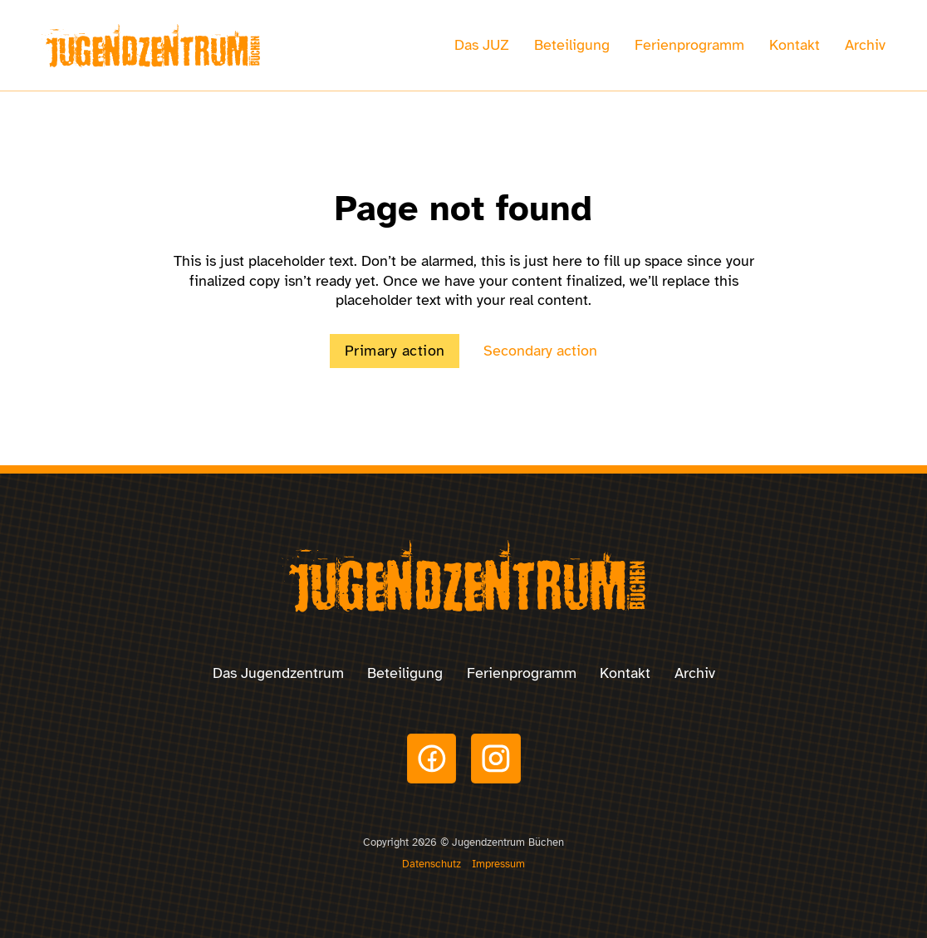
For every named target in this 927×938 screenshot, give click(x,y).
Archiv (865, 45)
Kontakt (794, 45)
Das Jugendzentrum (278, 673)
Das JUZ (481, 45)
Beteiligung (572, 45)
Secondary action (540, 350)
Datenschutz (431, 864)
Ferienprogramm (689, 45)
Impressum (498, 864)
